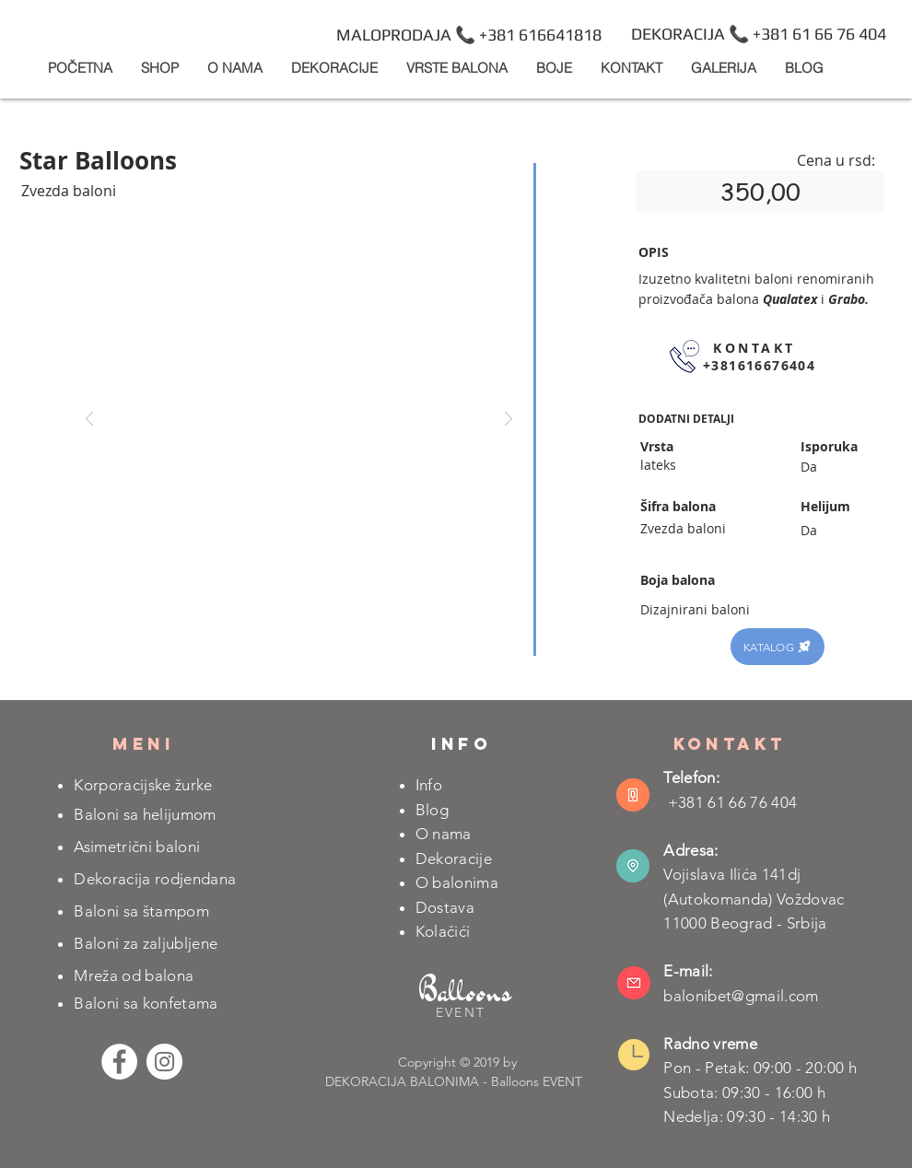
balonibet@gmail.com (740, 996)
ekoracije (459, 858)
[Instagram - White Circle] (164, 1062)
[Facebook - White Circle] (119, 1062)
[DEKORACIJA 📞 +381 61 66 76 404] (758, 34)
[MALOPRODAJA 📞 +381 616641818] (468, 35)
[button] (334, 67)
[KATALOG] (777, 646)
